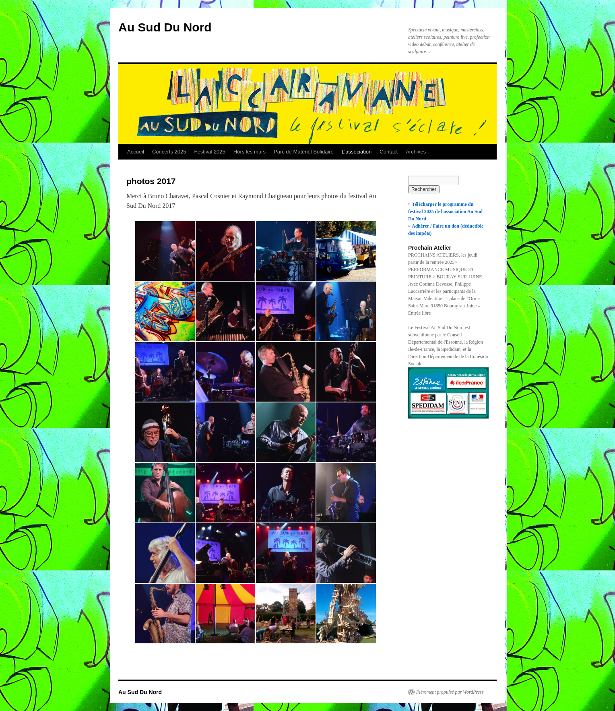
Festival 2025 (209, 152)
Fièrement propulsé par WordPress (449, 692)
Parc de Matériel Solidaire (304, 152)
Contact (389, 152)
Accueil (135, 152)
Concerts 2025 (169, 152)
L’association (356, 152)
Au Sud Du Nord (165, 27)
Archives (416, 152)
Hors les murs (249, 152)
